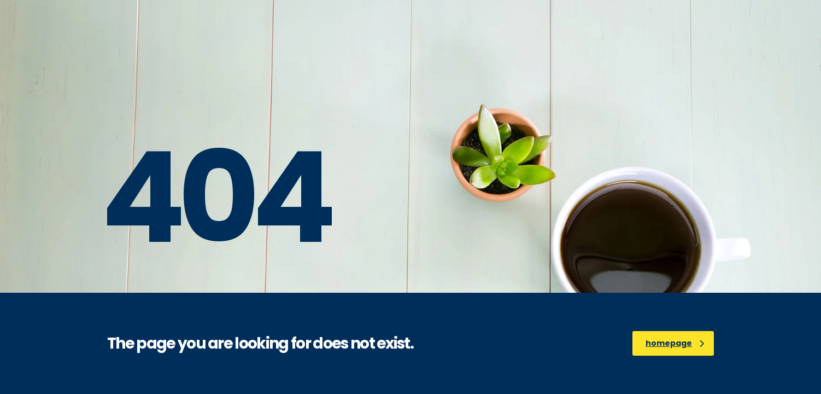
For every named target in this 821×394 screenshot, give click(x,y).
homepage (675, 343)
